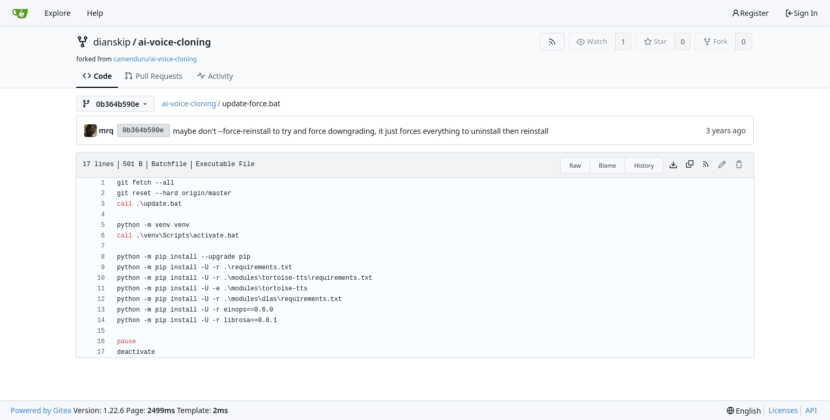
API (811, 410)
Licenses (783, 410)
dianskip (112, 41)
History (644, 165)
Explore (57, 13)
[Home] (20, 13)
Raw (575, 165)
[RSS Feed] (552, 41)
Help (95, 13)
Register (750, 13)
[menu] (744, 411)
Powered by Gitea (41, 410)
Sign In (801, 13)
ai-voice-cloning (174, 41)
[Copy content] (690, 165)
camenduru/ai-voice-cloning (155, 58)
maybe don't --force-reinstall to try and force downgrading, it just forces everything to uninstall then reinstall (361, 131)
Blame (607, 165)
